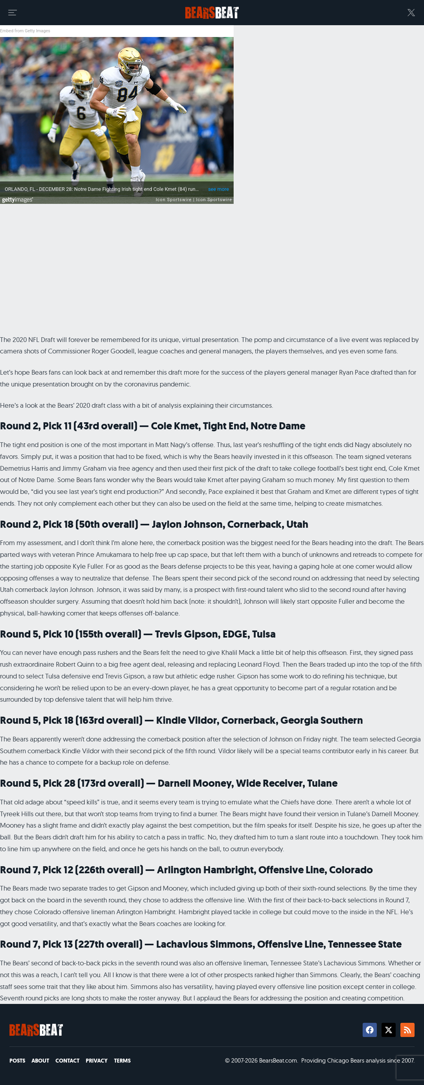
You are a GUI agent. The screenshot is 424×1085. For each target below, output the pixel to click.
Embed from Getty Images (25, 30)
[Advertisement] (212, 272)
